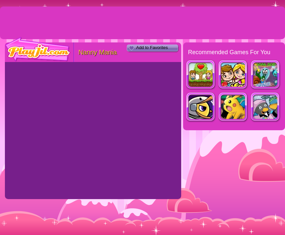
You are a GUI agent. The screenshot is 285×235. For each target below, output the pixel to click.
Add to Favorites (152, 47)
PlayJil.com (38, 49)
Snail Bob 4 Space (265, 75)
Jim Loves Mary (201, 75)
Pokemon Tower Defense (233, 107)
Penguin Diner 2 (265, 107)
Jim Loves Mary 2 (233, 75)
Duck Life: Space (201, 107)
